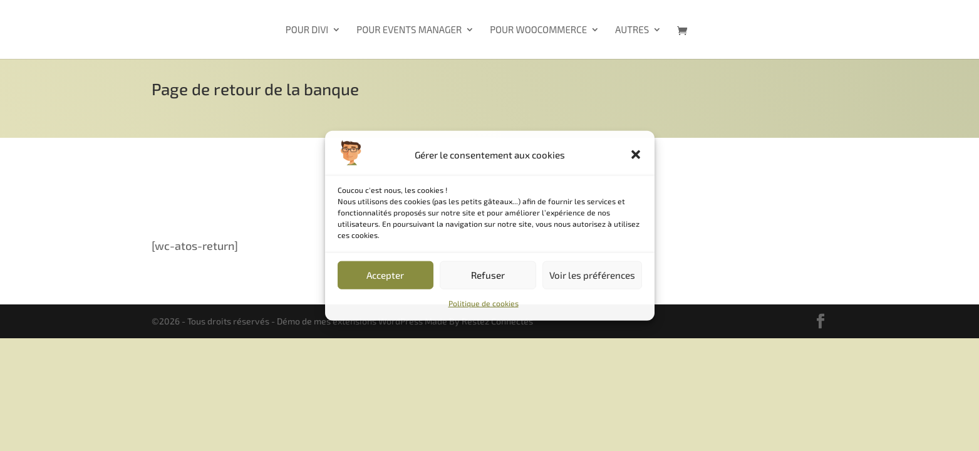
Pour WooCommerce (538, 30)
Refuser (488, 275)
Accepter (385, 275)
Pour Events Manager (409, 30)
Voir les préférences (592, 275)
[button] (635, 154)
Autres (632, 30)
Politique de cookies (483, 303)
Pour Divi (307, 30)
